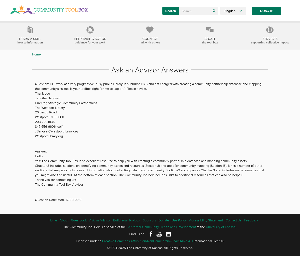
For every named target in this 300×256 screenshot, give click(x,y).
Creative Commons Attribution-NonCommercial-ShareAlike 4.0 (147, 241)
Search (170, 10)
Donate (266, 10)
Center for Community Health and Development (161, 227)
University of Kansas (220, 227)
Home (36, 54)
